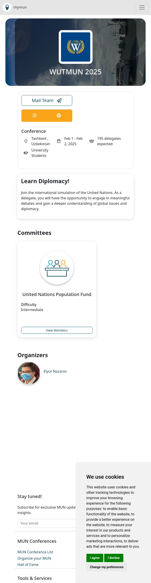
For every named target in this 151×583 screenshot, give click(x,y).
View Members (57, 330)
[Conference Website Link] (59, 116)
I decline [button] (114, 558)
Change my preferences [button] (107, 567)
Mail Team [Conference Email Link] (47, 100)
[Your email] (66, 523)
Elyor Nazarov (55, 371)
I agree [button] (95, 558)
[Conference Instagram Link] (35, 116)
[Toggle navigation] (142, 7)
